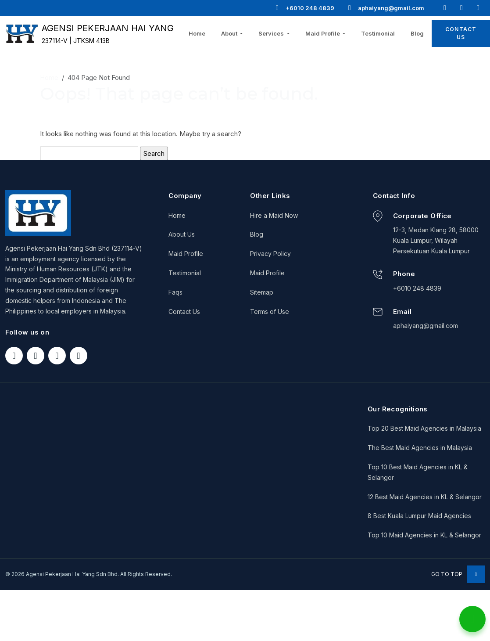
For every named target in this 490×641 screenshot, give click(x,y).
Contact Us (184, 311)
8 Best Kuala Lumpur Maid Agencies (419, 515)
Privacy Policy (270, 253)
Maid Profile (185, 253)
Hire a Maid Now (274, 215)
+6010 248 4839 (304, 7)
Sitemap (261, 292)
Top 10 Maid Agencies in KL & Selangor (424, 535)
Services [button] (271, 33)
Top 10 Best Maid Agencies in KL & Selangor (418, 472)
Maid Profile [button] (323, 33)
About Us (181, 234)
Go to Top (458, 574)
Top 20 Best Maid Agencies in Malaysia (424, 428)
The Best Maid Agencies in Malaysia (420, 447)
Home (197, 33)
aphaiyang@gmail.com (385, 7)
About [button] (230, 33)
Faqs (175, 292)
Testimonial (378, 33)
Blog (417, 33)
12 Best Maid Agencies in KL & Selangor (425, 497)
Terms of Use (269, 311)
